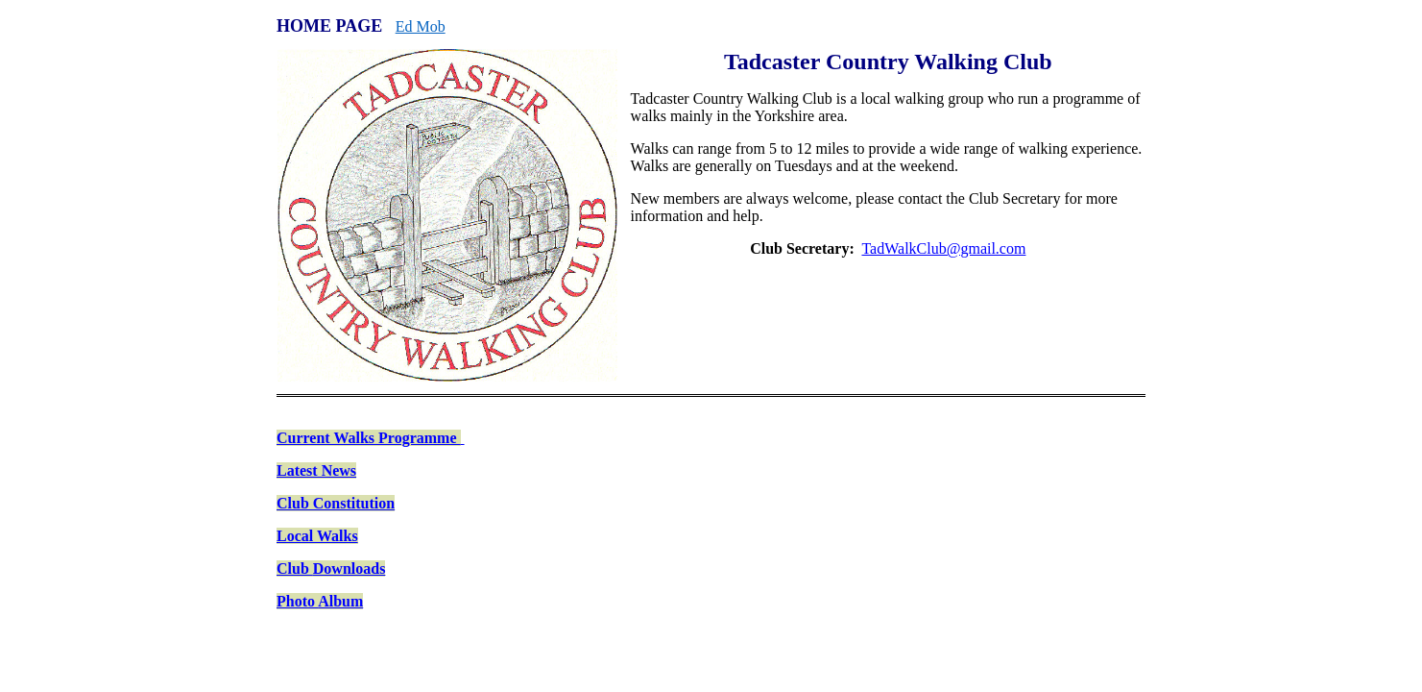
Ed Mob (421, 26)
